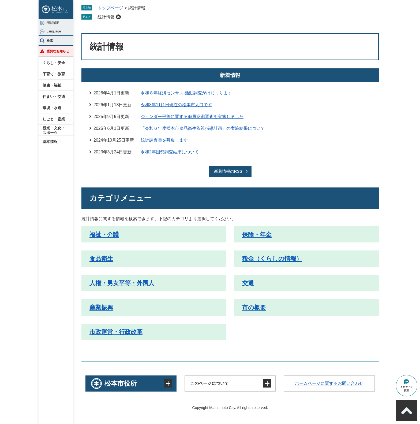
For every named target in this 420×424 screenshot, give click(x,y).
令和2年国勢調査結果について (170, 152)
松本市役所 (120, 383)
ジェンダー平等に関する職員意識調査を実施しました (192, 116)
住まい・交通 (54, 96)
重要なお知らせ (58, 51)
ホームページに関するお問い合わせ (329, 383)
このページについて (209, 383)
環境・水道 (52, 108)
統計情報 (106, 17)
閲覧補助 (53, 23)
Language (54, 31)
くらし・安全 (54, 63)
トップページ (110, 8)
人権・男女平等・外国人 (121, 283)
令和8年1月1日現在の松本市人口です (176, 104)
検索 (50, 41)
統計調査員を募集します (164, 140)
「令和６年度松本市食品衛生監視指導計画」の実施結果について (203, 128)
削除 (118, 16)
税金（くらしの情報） (272, 258)
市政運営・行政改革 (115, 332)
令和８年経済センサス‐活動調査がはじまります (186, 93)
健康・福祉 (52, 85)
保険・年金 (257, 234)
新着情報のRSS (228, 171)
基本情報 (50, 141)
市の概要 (254, 307)
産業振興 (101, 307)
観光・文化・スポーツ (54, 130)
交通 (248, 283)
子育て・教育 (54, 74)
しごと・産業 (54, 119)
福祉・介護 (104, 234)
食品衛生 (101, 258)
